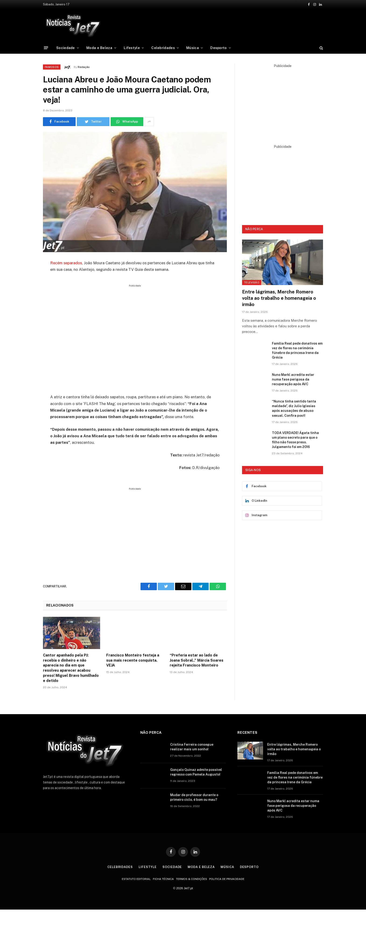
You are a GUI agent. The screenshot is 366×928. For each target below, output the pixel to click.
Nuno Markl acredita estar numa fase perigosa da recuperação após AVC (293, 379)
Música (192, 48)
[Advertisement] (224, 25)
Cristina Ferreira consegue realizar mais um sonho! (191, 747)
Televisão (251, 282)
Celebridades (163, 48)
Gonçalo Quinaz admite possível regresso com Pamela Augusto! (196, 772)
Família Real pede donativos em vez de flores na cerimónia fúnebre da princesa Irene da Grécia (297, 350)
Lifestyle (132, 48)
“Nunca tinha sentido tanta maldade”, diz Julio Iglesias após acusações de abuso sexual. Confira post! (294, 408)
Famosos (52, 67)
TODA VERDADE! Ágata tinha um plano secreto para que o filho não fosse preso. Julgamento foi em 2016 (295, 440)
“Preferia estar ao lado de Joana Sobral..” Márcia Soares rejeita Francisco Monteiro (196, 660)
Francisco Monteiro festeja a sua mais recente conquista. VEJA (132, 660)
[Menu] (46, 47)
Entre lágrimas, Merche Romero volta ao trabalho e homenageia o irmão (279, 298)
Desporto (218, 48)
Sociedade (65, 48)
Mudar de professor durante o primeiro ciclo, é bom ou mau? (194, 797)
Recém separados (66, 263)
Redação (84, 67)
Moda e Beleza (99, 48)
